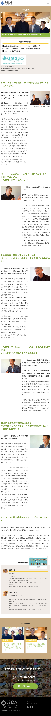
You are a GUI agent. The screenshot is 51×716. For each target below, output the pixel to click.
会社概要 (29, 701)
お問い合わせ (26, 686)
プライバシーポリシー (33, 703)
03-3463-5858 (27, 677)
